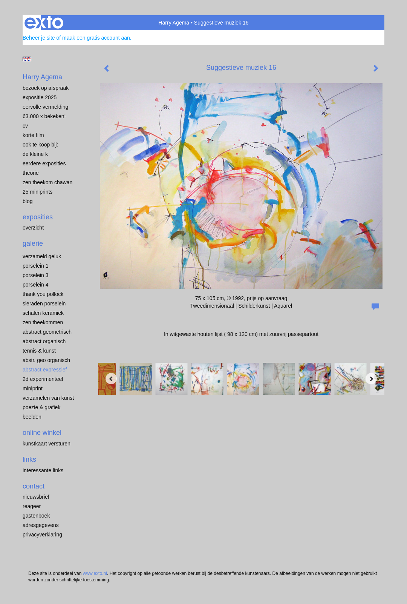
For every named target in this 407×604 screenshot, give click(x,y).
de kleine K (35, 154)
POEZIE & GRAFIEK (41, 407)
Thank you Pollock (43, 294)
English (27, 59)
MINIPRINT (33, 388)
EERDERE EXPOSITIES (44, 163)
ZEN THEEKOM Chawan (47, 182)
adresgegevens (41, 525)
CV (25, 126)
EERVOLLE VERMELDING (45, 107)
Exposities (38, 217)
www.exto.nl (95, 573)
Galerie (33, 243)
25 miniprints (37, 192)
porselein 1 (36, 266)
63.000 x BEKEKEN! (44, 116)
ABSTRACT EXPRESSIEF (45, 370)
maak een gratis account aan (96, 38)
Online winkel (42, 432)
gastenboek (36, 516)
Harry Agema (173, 23)
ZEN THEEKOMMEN (43, 322)
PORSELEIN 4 (36, 285)
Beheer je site (39, 38)
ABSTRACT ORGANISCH (44, 341)
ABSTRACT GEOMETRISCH (47, 332)
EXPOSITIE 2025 (40, 97)
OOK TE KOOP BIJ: (40, 145)
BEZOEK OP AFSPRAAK (46, 88)
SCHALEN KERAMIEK (43, 313)
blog (27, 201)
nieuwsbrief (36, 497)
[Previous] (111, 378)
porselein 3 (36, 275)
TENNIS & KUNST (39, 351)
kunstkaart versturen (46, 444)
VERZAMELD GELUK (42, 256)
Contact (33, 486)
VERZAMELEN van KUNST (48, 398)
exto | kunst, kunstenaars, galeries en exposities (44, 22)
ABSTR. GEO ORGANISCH (46, 360)
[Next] (371, 378)
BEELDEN (32, 417)
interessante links (43, 470)
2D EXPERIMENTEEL (43, 379)
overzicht (33, 228)
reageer (32, 506)
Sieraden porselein (44, 303)
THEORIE (31, 173)
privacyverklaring (42, 535)
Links (29, 459)
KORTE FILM (33, 135)
